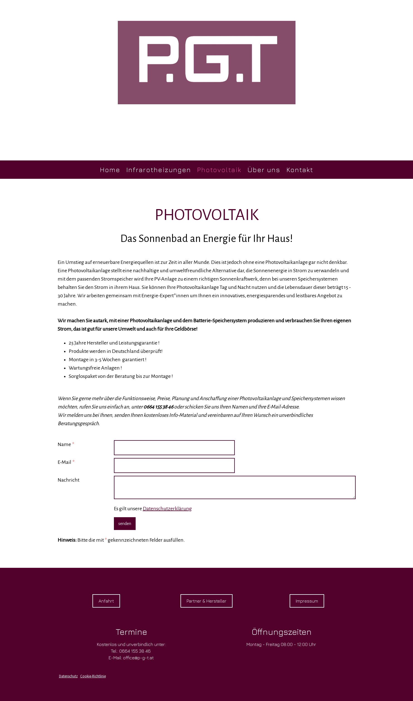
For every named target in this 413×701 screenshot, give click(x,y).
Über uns (264, 170)
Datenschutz (68, 676)
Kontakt (300, 170)
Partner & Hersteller (206, 600)
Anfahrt (106, 600)
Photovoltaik (219, 170)
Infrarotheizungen (158, 170)
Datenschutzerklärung (167, 508)
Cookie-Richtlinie (93, 676)
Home (110, 170)
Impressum (307, 600)
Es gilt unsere (153, 508)
